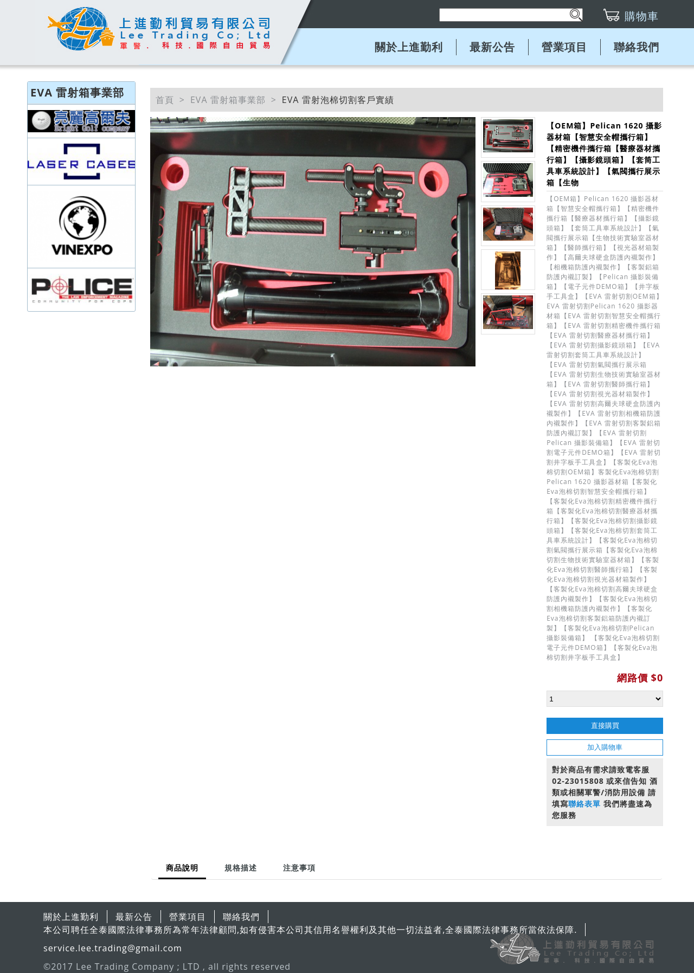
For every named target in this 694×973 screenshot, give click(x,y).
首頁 (165, 100)
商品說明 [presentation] (182, 867)
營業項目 (564, 47)
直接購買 (605, 725)
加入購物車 (604, 747)
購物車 (642, 16)
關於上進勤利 (409, 47)
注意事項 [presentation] (299, 867)
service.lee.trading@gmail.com (112, 948)
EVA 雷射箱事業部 (228, 100)
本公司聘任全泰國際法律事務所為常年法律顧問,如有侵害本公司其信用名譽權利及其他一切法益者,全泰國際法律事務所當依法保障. (310, 930)
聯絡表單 (584, 803)
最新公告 (492, 47)
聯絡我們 (636, 47)
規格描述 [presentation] (240, 867)
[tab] (182, 868)
